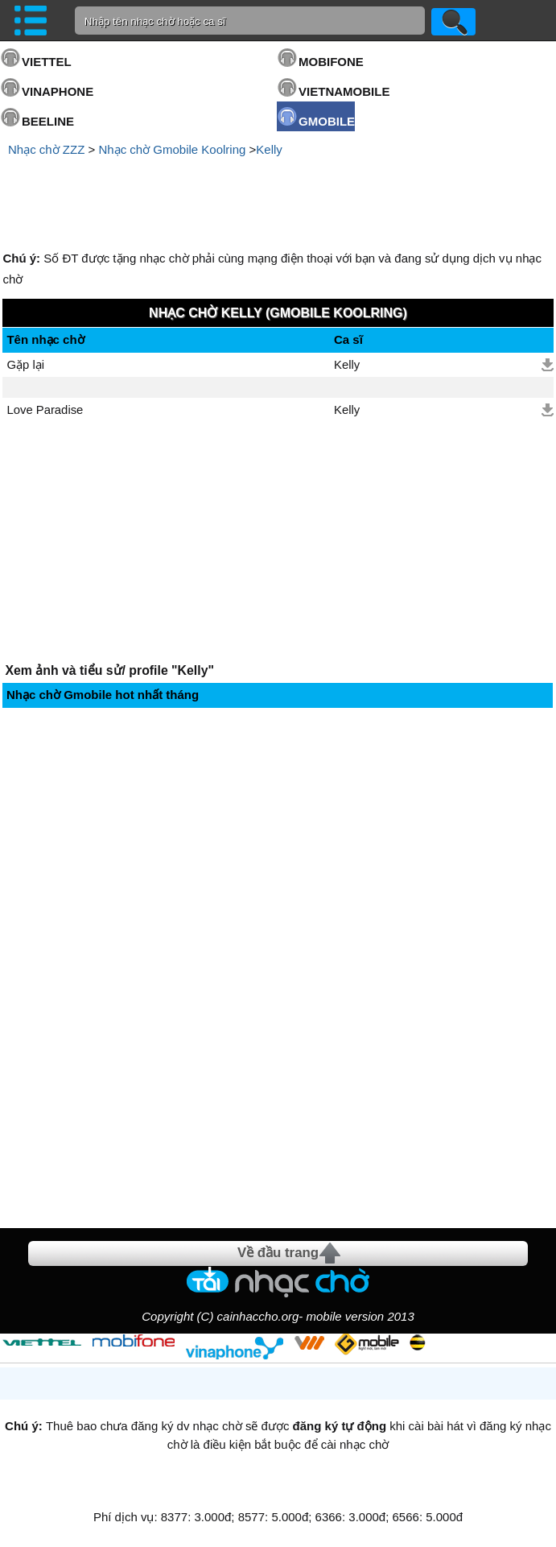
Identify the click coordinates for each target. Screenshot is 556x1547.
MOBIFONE (331, 61)
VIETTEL (47, 61)
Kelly (269, 149)
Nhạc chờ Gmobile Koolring (171, 149)
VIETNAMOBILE (344, 91)
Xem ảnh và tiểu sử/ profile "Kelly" (109, 670)
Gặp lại (25, 364)
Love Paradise (44, 409)
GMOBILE (327, 121)
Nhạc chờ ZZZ (46, 149)
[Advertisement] (278, 203)
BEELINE (48, 121)
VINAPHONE (57, 91)
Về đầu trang (278, 1252)
